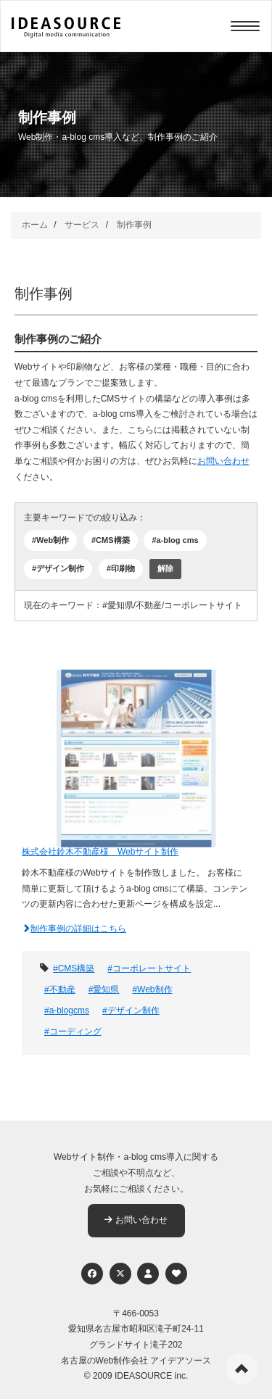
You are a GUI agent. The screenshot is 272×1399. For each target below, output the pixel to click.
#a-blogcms (66, 1010)
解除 (165, 568)
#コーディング (73, 1031)
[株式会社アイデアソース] (66, 27)
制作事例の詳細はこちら (74, 928)
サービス (82, 225)
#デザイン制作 (58, 568)
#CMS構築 (110, 540)
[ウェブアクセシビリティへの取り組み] (176, 1273)
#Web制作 (50, 540)
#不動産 (59, 989)
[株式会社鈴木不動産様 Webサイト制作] (136, 749)
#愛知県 (104, 989)
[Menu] (245, 26)
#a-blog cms (175, 540)
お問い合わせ (223, 461)
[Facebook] (92, 1273)
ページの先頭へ (241, 1369)
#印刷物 (121, 568)
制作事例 (134, 225)
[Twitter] (120, 1273)
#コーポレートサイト (149, 968)
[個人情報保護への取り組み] (148, 1273)
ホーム (35, 225)
